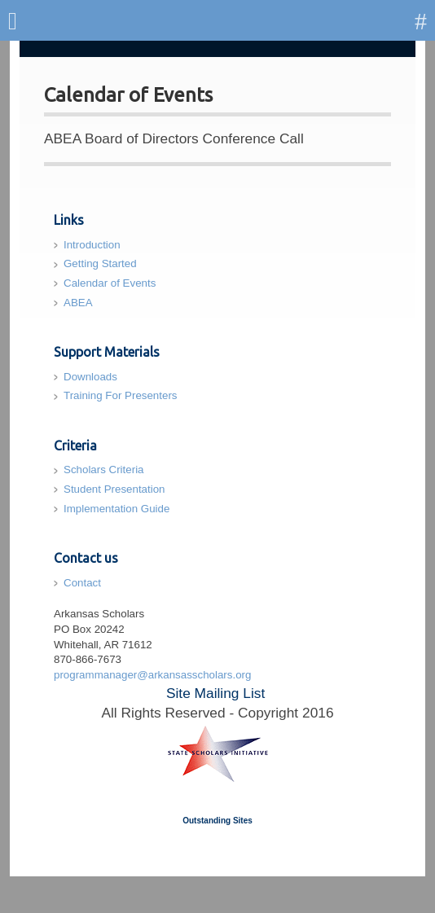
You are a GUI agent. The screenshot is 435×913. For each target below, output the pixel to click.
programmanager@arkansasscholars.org (152, 675)
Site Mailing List (215, 693)
